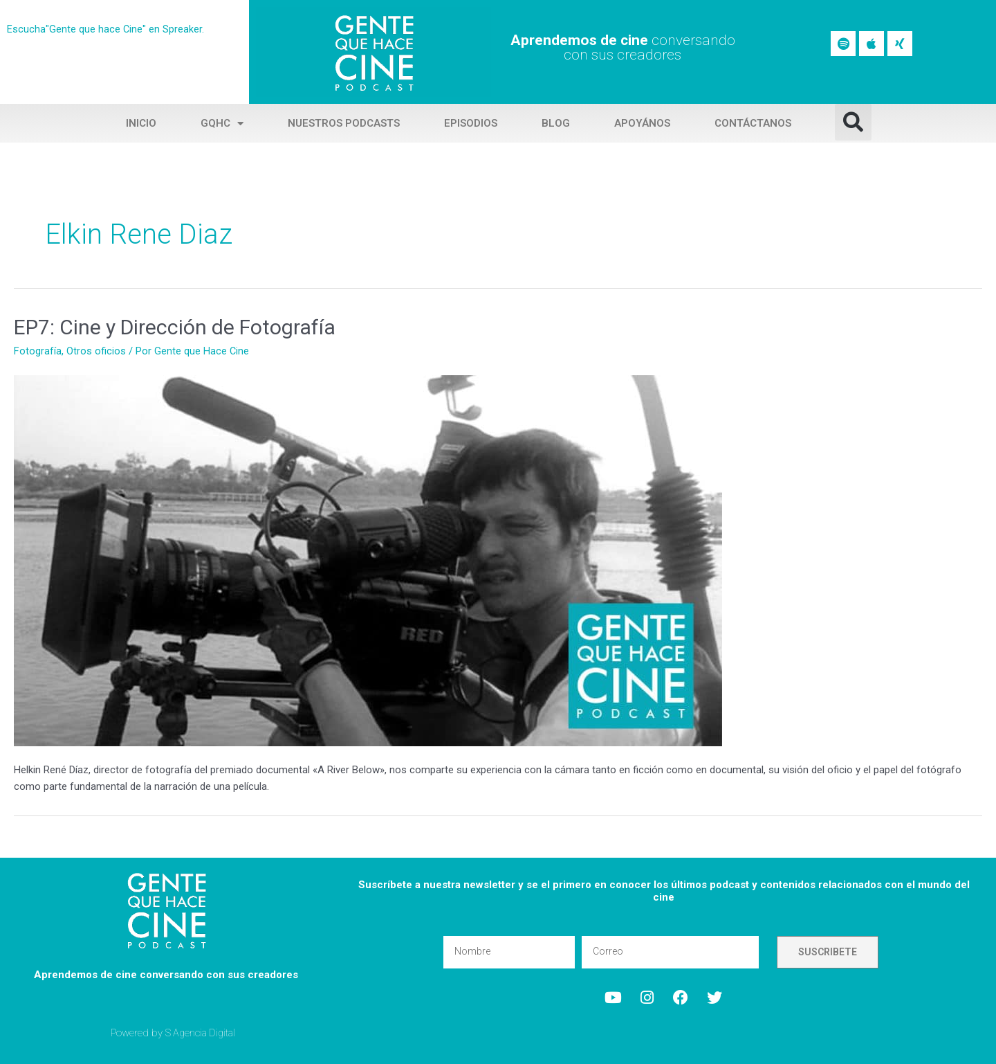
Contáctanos (752, 123)
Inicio (141, 123)
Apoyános (642, 123)
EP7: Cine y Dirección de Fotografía (174, 327)
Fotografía (38, 351)
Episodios (470, 123)
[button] (853, 122)
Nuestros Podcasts (344, 123)
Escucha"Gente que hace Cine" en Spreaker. (106, 29)
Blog (556, 123)
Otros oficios (96, 351)
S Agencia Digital (202, 1032)
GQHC (222, 123)
